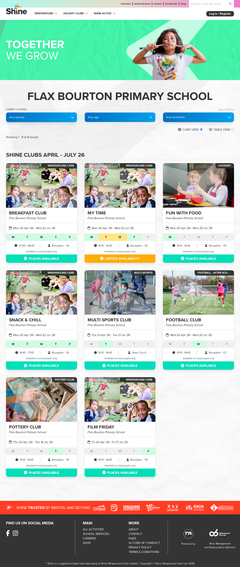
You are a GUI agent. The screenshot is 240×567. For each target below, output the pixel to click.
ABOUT (134, 529)
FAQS (132, 538)
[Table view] (233, 129)
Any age (93, 117)
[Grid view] (201, 129)
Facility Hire (171, 3)
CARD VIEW (188, 129)
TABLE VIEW (219, 129)
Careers (158, 3)
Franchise (126, 3)
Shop (183, 3)
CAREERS (89, 538)
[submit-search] (230, 3)
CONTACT (135, 534)
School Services (142, 3)
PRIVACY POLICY (140, 547)
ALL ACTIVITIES (93, 529)
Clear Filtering (226, 110)
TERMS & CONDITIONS (144, 552)
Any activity (41, 117)
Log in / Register (220, 13)
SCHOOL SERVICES (96, 534)
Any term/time (198, 117)
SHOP (87, 543)
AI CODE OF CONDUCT (144, 543)
